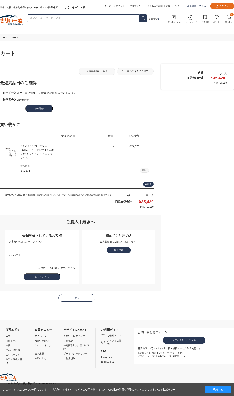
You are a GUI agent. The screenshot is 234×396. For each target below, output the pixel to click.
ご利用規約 (69, 358)
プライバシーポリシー (75, 353)
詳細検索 (153, 19)
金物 (8, 345)
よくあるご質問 (155, 6)
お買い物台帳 (42, 340)
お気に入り (217, 22)
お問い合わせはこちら (184, 340)
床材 (8, 336)
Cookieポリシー (166, 389)
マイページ (40, 336)
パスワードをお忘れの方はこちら (57, 268)
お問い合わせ (172, 6)
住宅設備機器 (13, 350)
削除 (144, 170)
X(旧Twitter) (107, 362)
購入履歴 (205, 22)
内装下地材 (12, 340)
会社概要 (68, 340)
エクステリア (13, 354)
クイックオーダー (191, 22)
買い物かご (229, 18)
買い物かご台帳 (174, 22)
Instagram (106, 357)
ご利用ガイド (114, 335)
